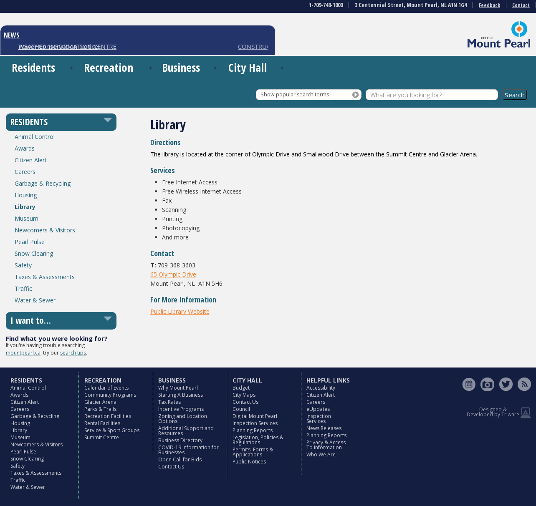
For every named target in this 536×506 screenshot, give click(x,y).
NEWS (12, 35)
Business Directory (180, 440)
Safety (23, 265)
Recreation (108, 67)
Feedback (489, 5)
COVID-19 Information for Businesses (188, 450)
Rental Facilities (102, 423)
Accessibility (320, 387)
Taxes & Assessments (45, 277)
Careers (25, 172)
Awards (25, 148)
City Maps (244, 394)
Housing (26, 195)
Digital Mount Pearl (255, 416)
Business (181, 67)
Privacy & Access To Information (326, 445)
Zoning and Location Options (182, 419)
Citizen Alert (31, 160)
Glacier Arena (100, 401)
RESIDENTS (29, 122)
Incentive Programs (181, 409)
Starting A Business (180, 394)
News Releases (323, 428)
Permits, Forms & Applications (253, 452)
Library (25, 207)
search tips (73, 352)
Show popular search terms (294, 94)
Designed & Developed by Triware (493, 412)
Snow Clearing (34, 253)
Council (241, 409)
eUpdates (318, 409)
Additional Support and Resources (186, 431)
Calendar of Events (106, 387)
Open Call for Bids (180, 459)
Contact (521, 5)
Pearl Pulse (30, 242)
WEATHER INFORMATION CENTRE (67, 46)
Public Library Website (180, 311)
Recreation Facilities (107, 416)
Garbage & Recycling (43, 183)
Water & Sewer (35, 300)
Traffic (23, 288)
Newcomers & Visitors (45, 230)
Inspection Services (255, 423)
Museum (26, 218)
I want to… (30, 320)
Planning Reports (253, 430)
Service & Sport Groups (111, 430)
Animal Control (35, 137)
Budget (241, 387)
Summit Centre (101, 437)
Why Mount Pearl (178, 387)
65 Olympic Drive (173, 274)
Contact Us (171, 466)
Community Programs (110, 394)
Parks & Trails (100, 409)
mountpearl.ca (23, 352)
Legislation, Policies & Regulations (258, 440)
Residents (33, 67)
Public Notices (249, 461)
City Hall (247, 67)
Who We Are (321, 454)
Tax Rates (169, 401)
